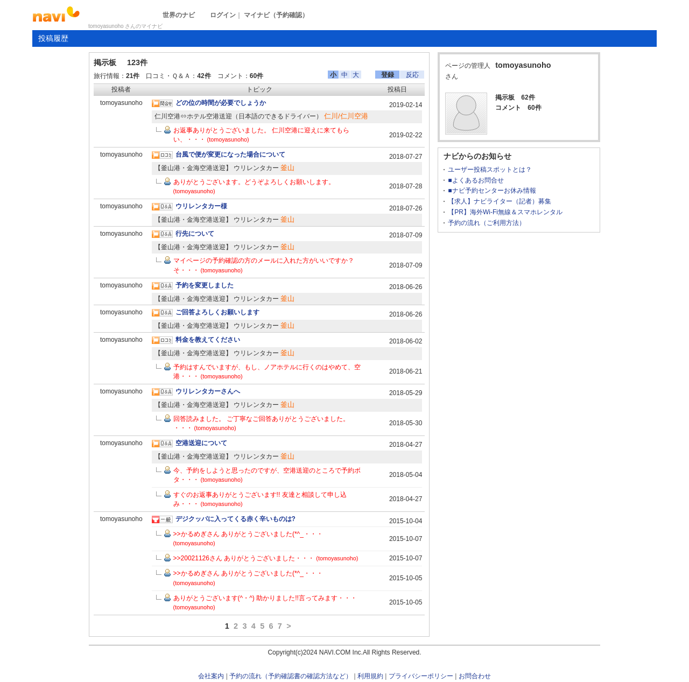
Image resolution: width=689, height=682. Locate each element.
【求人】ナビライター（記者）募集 (499, 201)
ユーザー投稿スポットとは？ (490, 169)
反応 (412, 75)
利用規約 (370, 676)
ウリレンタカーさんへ (207, 391)
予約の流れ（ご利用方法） (486, 223)
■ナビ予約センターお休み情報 (492, 190)
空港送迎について (201, 443)
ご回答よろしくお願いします (217, 312)
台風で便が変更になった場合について (230, 154)
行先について (194, 233)
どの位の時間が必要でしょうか (220, 103)
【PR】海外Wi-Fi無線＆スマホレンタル (505, 212)
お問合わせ (475, 676)
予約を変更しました (204, 285)
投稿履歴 (53, 38)
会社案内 (211, 676)
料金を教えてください (207, 339)
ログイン (223, 15)
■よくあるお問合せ (475, 180)
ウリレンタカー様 (201, 206)
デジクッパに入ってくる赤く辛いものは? (235, 519)
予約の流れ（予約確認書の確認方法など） (290, 676)
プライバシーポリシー (421, 676)
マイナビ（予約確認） (276, 15)
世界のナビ (179, 15)
